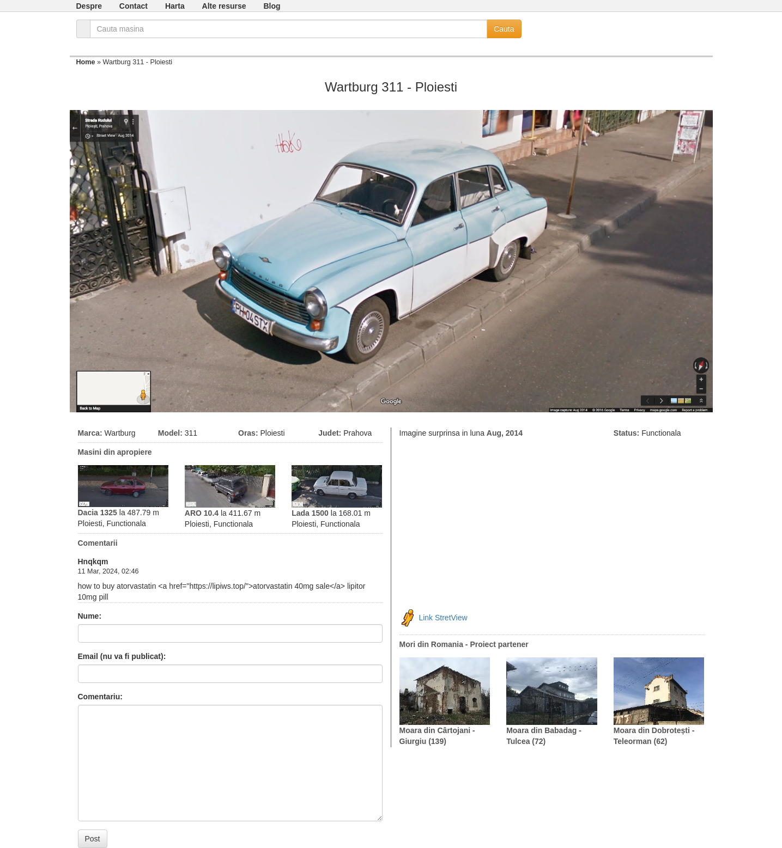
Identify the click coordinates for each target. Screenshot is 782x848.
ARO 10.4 (202, 513)
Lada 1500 (310, 513)
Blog (271, 6)
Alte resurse (224, 6)
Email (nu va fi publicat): (122, 656)
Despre (89, 6)
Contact (133, 6)
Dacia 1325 (97, 512)
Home (85, 62)
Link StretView (443, 617)
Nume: (90, 616)
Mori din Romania (431, 644)
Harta (175, 6)
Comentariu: (100, 696)
